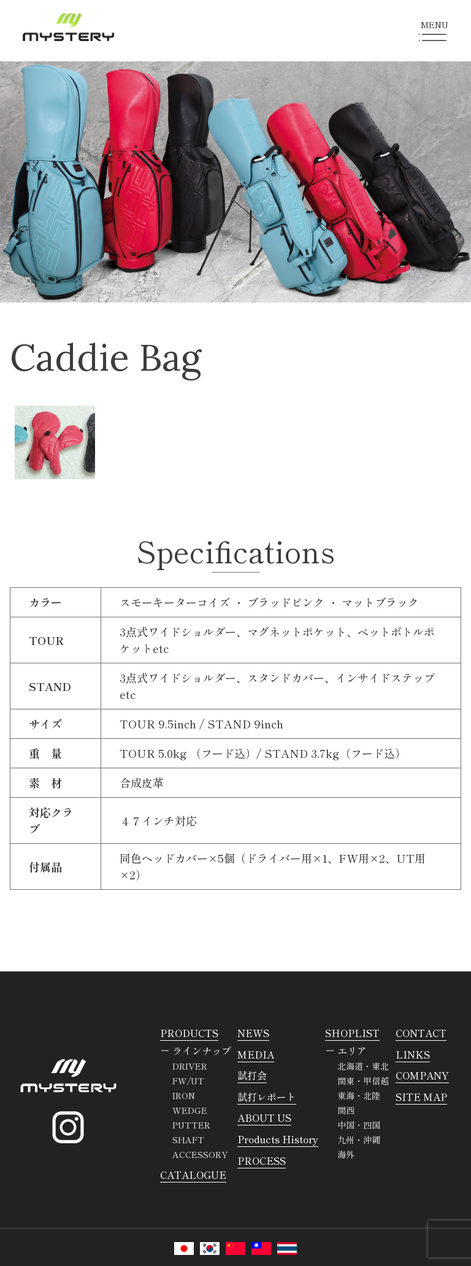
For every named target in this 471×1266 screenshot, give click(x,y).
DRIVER (189, 1066)
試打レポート (266, 1096)
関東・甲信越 (363, 1081)
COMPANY (422, 1075)
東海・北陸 (358, 1095)
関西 (345, 1110)
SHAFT (188, 1139)
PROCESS (261, 1160)
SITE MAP (421, 1096)
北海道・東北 (363, 1066)
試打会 (252, 1075)
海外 (345, 1154)
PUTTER (191, 1125)
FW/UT (188, 1081)
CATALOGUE (193, 1174)
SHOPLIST (352, 1032)
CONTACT (421, 1032)
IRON (183, 1095)
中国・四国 (358, 1125)
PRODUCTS (189, 1032)
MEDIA (255, 1054)
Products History (277, 1139)
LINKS (413, 1054)
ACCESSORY (200, 1154)
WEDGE (189, 1110)
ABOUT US (264, 1117)
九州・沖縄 (358, 1139)
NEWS (253, 1032)
